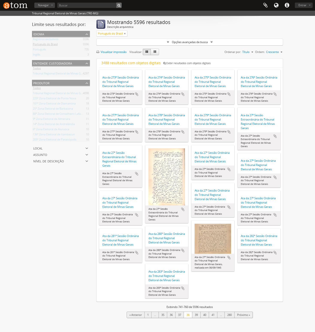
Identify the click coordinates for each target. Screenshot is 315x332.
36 (171, 315)
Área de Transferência (265, 5)
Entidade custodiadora (52, 63)
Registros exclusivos (45, 40)
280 (229, 315)
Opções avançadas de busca (189, 42)
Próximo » (243, 315)
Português (39, 50)
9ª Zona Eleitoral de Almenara (51, 120)
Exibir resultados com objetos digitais (187, 63)
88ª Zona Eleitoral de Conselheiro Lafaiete (59, 114)
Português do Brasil (45, 45)
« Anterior (135, 315)
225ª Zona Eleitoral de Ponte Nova (54, 99)
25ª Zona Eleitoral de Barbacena (53, 109)
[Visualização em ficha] (147, 52)
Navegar (43, 5)
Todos (37, 69)
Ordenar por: (232, 52)
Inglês (36, 55)
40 (204, 315)
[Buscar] (89, 5)
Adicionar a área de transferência (137, 94)
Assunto (40, 154)
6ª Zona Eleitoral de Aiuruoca (51, 130)
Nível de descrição (48, 161)
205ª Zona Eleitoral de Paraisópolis (54, 140)
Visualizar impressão (111, 52)
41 (213, 315)
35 (162, 315)
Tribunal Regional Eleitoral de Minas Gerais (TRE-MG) (66, 74)
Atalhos (287, 5)
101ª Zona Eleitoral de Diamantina (54, 104)
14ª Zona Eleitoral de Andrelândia (54, 125)
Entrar (302, 5)
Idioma (276, 5)
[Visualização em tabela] (155, 52)
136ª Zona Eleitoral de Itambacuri (54, 135)
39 (196, 315)
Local (37, 148)
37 (179, 315)
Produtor (41, 83)
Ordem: (260, 52)
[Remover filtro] (125, 33)
